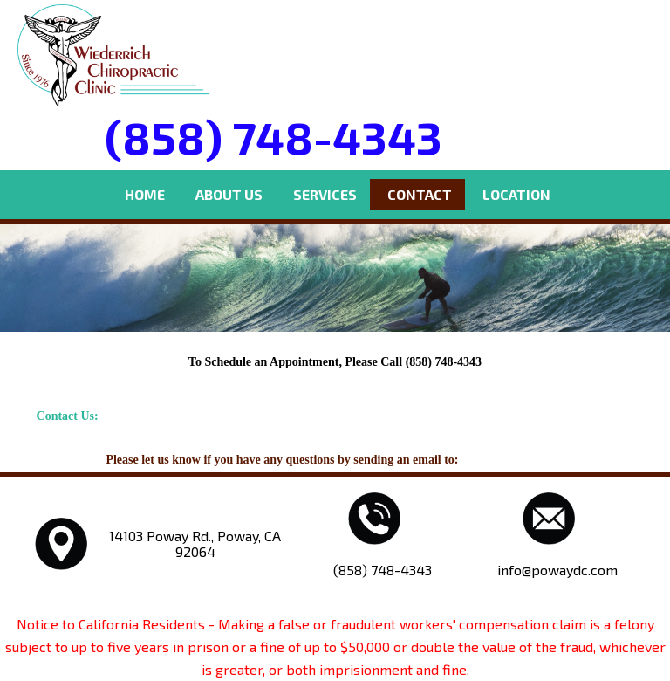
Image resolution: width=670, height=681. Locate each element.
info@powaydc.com (512, 459)
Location (516, 194)
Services (325, 194)
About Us (229, 194)
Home (145, 194)
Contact (419, 194)
